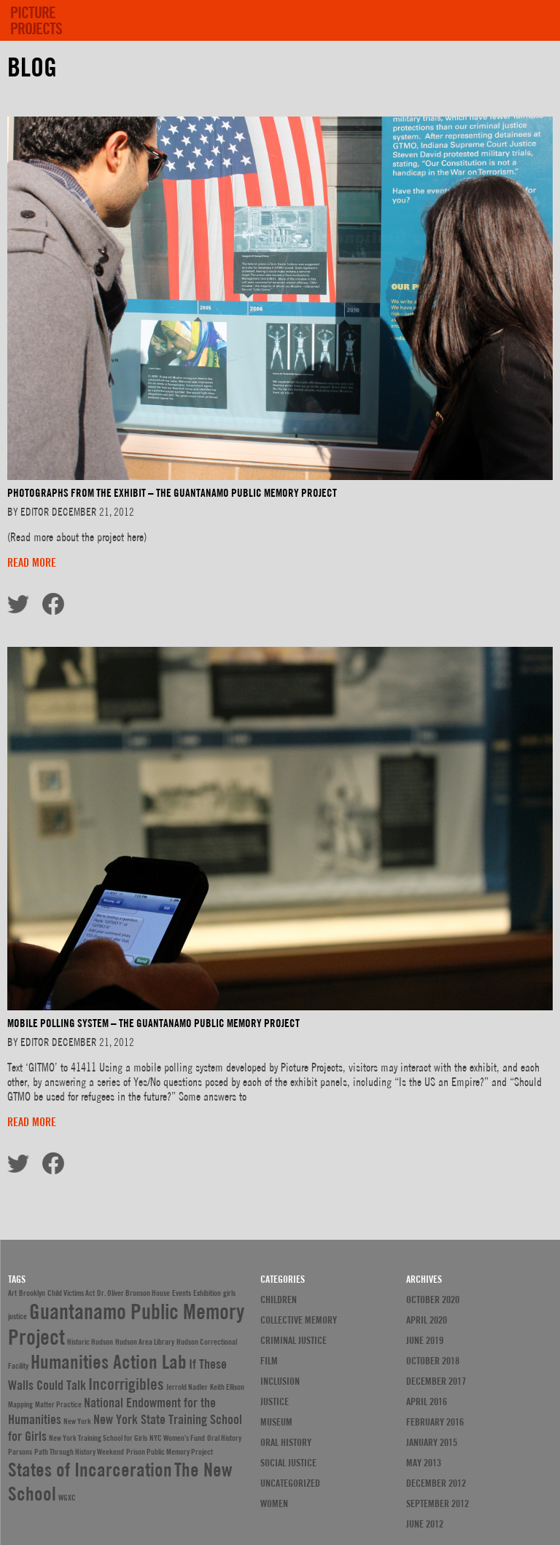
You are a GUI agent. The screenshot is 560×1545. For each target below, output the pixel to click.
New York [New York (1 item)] (77, 1421)
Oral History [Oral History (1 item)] (224, 1438)
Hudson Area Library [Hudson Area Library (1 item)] (144, 1342)
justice (274, 1401)
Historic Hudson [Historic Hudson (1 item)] (90, 1342)
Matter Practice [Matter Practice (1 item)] (58, 1404)
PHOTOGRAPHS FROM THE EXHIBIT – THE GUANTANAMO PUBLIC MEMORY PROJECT (172, 493)
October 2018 (432, 1360)
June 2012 (424, 1523)
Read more (31, 563)
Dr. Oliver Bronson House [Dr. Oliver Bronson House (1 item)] (133, 1293)
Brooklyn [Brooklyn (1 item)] (32, 1293)
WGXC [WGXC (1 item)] (67, 1498)
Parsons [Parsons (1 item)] (20, 1452)
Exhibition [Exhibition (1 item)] (207, 1293)
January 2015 (431, 1442)
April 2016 (426, 1401)
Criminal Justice (293, 1340)
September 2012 (437, 1503)
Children (278, 1299)
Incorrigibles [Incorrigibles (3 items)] (126, 1384)
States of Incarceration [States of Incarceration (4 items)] (90, 1470)
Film (269, 1360)
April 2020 (426, 1319)
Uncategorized (290, 1483)
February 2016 (435, 1421)
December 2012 (436, 1483)
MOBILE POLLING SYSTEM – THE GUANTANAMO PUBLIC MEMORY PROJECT (153, 1023)
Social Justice (288, 1462)
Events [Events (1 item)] (181, 1293)
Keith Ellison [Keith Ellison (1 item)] (227, 1387)
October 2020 (432, 1299)
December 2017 (436, 1381)
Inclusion (280, 1381)
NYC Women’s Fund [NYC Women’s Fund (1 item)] (177, 1438)
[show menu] (531, 14)
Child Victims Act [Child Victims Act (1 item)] (71, 1293)
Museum (276, 1421)
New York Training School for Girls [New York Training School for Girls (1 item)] (98, 1438)
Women (274, 1503)
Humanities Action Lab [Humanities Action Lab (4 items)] (109, 1362)
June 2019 (424, 1340)
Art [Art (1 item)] (12, 1293)
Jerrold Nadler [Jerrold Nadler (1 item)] (187, 1387)
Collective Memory (298, 1319)
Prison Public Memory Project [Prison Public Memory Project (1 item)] (169, 1452)
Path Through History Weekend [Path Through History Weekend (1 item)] (79, 1452)
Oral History (285, 1442)
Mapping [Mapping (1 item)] (20, 1404)
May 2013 (423, 1462)
